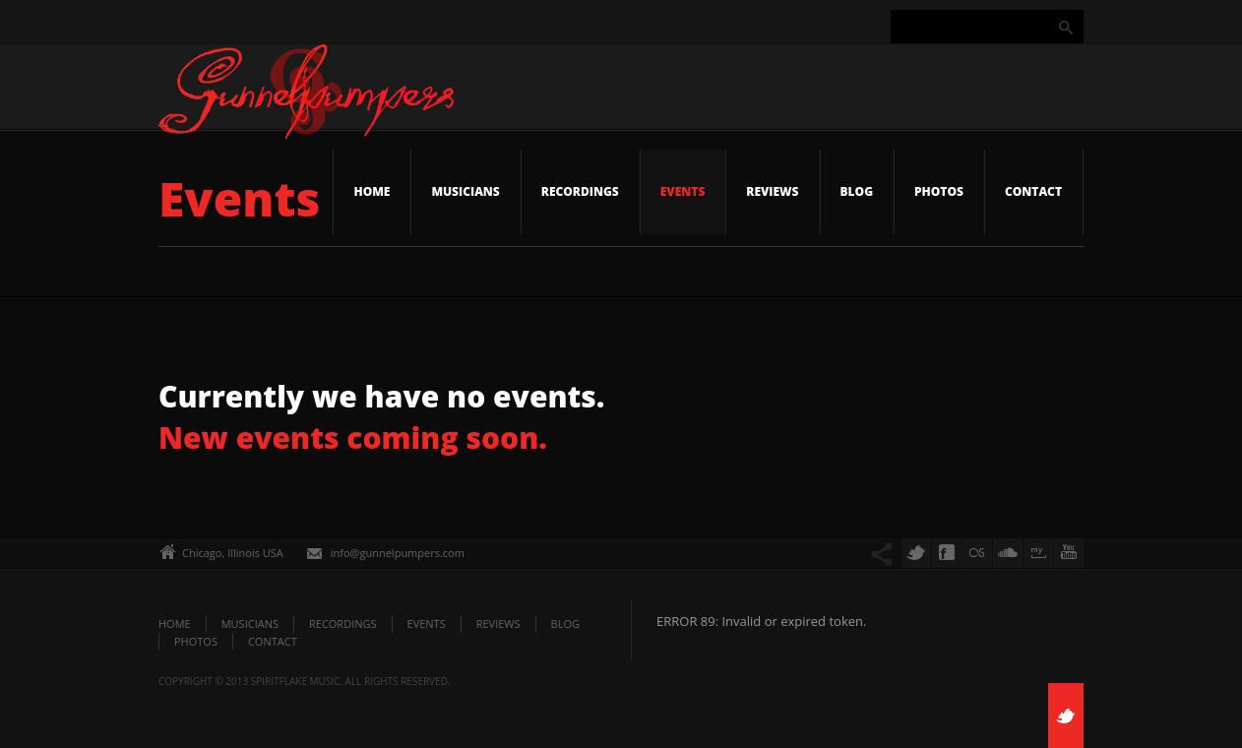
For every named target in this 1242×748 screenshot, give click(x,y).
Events (683, 191)
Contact (1033, 191)
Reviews (772, 191)
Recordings (580, 191)
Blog (857, 191)
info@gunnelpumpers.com (398, 552)
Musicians (465, 191)
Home (371, 191)
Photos (938, 191)
